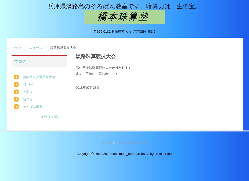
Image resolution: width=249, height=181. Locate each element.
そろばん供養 (32, 107)
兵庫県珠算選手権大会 (39, 77)
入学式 (28, 92)
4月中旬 (28, 84)
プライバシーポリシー (131, 143)
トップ (16, 48)
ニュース (35, 48)
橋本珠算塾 (124, 17)
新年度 (28, 99)
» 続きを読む (51, 117)
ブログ (20, 61)
